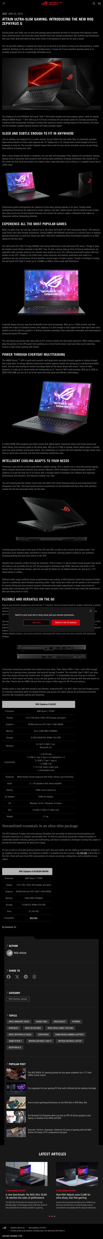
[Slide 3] (54, 1216)
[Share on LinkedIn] (26, 977)
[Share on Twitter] (17, 977)
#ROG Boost (59, 1021)
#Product (13, 1028)
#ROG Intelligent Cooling (60, 1028)
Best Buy (34, 918)
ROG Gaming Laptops (18, 999)
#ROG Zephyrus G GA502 (20, 1034)
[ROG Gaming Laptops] (37, 1228)
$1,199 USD (82, 853)
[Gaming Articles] (17, 1228)
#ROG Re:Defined (33, 1028)
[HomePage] (4, 1228)
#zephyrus (43, 1034)
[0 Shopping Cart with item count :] (99, 3)
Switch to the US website (65, 622)
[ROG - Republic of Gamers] (51, 3)
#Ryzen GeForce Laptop (70, 1041)
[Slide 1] (50, 1216)
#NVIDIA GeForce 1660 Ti (40, 1041)
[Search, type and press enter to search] (93, 3)
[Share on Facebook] (8, 977)
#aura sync (41, 1021)
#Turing (76, 1021)
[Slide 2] (52, 1216)
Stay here (36, 622)
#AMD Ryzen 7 (15, 1041)
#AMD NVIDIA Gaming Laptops (69, 1034)
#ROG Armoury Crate (19, 1021)
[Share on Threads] (34, 977)
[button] (3, 3)
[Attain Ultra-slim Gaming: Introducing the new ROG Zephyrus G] (37, 1231)
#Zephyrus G (15, 1047)
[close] (90, 610)
